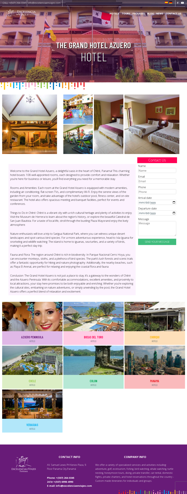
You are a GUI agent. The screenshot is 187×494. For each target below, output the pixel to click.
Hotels (114, 13)
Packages (138, 13)
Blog (150, 13)
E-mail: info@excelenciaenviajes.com (69, 485)
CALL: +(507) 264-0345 (14, 2)
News (159, 13)
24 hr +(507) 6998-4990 (60, 481)
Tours (126, 13)
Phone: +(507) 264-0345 (60, 477)
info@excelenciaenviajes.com (44, 2)
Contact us (173, 13)
